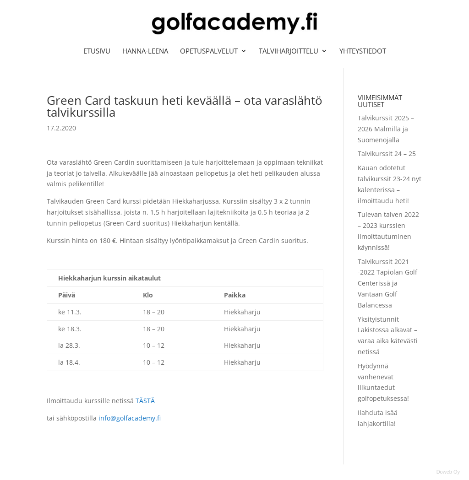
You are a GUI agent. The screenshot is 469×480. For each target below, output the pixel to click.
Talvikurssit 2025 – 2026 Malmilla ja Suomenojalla (386, 128)
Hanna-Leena (145, 51)
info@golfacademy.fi (129, 418)
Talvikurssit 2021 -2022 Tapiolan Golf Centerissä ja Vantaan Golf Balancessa (387, 283)
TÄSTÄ (145, 400)
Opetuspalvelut (209, 51)
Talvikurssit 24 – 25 (387, 153)
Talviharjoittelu (288, 51)
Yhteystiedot (362, 51)
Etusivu (96, 51)
